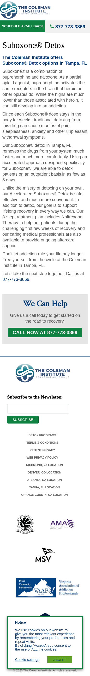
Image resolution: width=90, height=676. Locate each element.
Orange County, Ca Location (44, 495)
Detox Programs (42, 435)
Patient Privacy (42, 450)
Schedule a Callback (22, 26)
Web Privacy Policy (42, 457)
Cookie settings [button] (27, 660)
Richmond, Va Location (44, 465)
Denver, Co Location (44, 472)
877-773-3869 (70, 26)
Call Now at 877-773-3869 (45, 332)
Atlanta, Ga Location (44, 480)
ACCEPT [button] (59, 660)
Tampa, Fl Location (44, 487)
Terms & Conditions (42, 442)
